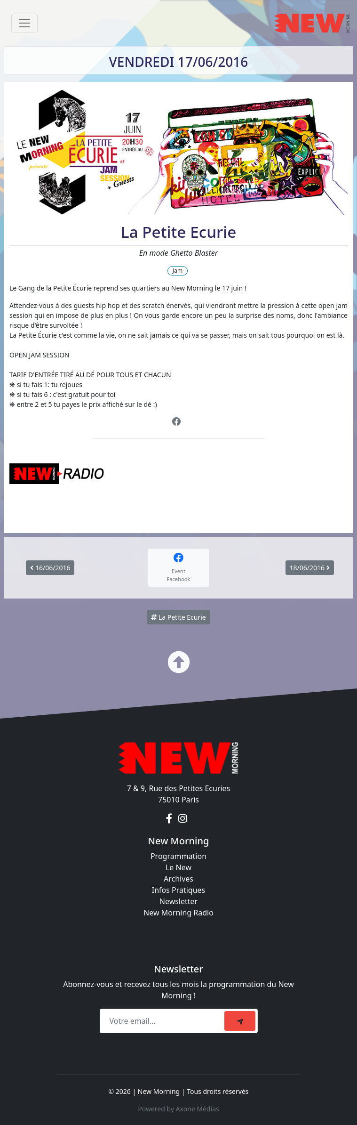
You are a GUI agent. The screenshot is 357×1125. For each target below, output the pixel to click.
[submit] (239, 1021)
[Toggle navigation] (24, 23)
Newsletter (178, 901)
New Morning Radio (178, 912)
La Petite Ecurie (178, 617)
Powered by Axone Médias (178, 1108)
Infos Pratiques (179, 890)
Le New (178, 867)
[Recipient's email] (163, 1021)
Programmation (178, 856)
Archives (178, 879)
